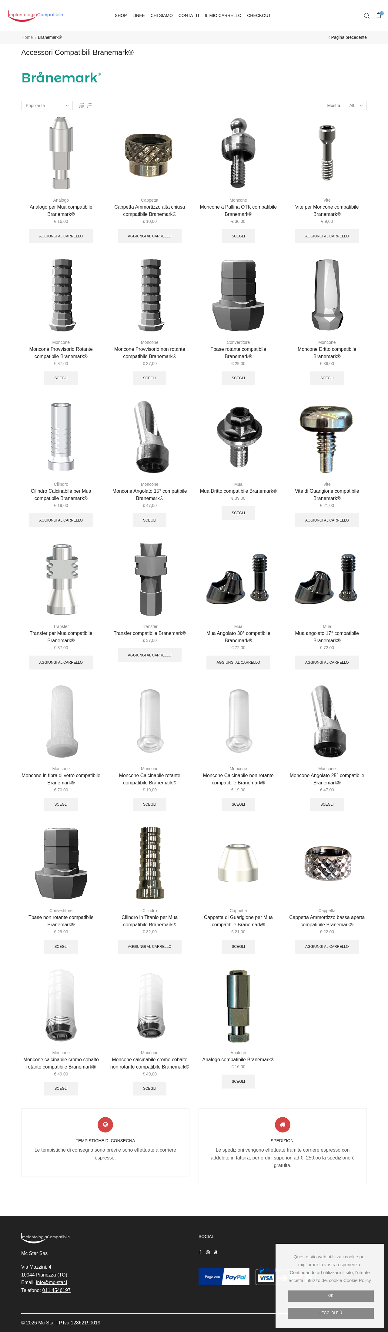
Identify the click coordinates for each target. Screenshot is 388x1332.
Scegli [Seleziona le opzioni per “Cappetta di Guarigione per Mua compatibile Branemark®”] (238, 946)
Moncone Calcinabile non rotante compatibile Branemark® (238, 779)
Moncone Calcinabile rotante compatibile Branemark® (149, 779)
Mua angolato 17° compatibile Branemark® (327, 637)
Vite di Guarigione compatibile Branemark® (327, 494)
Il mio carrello (223, 15)
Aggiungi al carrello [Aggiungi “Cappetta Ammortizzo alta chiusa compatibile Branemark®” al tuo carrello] (150, 236)
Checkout (259, 15)
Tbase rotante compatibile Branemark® (238, 353)
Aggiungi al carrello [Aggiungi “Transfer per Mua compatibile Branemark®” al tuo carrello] (61, 662)
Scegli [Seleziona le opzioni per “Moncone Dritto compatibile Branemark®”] (327, 378)
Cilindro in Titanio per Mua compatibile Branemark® (150, 921)
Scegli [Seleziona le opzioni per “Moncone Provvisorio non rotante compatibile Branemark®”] (149, 378)
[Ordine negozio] (47, 105)
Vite (327, 200)
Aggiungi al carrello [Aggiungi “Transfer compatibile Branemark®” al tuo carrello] (150, 655)
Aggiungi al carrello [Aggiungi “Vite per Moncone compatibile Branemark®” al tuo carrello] (327, 236)
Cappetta (149, 200)
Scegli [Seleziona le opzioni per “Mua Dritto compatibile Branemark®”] (238, 513)
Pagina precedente (349, 37)
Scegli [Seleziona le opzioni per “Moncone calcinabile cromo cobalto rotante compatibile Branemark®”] (61, 1088)
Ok (330, 1295)
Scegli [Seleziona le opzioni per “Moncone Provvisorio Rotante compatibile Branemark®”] (61, 378)
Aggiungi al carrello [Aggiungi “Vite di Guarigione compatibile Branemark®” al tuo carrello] (327, 520)
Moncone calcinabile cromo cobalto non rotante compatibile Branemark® (149, 1063)
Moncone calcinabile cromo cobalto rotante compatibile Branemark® (61, 1063)
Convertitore (238, 342)
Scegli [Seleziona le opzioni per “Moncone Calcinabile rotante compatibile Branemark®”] (149, 804)
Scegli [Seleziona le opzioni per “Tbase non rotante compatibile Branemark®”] (61, 946)
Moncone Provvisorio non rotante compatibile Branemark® (149, 353)
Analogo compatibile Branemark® (238, 1059)
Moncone (238, 200)
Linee (138, 15)
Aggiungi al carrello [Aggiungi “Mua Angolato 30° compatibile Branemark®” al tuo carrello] (238, 662)
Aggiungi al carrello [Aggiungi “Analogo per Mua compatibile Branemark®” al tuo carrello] (61, 236)
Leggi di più (330, 1313)
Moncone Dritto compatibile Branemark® (327, 353)
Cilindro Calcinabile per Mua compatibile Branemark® (61, 494)
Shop (121, 15)
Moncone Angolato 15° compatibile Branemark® (149, 494)
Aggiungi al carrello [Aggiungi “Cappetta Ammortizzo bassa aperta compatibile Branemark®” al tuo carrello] (327, 946)
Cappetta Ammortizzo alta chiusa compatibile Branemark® (149, 210)
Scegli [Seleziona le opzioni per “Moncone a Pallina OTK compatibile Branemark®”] (238, 236)
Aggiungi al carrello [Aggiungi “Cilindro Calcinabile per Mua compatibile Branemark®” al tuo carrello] (61, 520)
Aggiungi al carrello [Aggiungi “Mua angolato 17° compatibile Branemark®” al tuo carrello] (327, 662)
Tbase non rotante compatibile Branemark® (61, 921)
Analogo (61, 200)
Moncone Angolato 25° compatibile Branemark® (327, 779)
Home (27, 37)
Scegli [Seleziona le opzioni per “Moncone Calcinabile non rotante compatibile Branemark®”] (238, 804)
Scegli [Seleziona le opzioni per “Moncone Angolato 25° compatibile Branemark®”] (327, 804)
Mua (238, 484)
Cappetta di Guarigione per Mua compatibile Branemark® (238, 921)
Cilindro (61, 484)
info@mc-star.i (51, 1282)
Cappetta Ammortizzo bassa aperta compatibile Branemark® (327, 921)
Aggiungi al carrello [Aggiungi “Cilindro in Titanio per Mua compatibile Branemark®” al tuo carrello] (150, 946)
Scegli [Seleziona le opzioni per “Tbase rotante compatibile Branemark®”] (238, 378)
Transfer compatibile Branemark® (150, 633)
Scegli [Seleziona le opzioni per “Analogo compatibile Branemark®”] (238, 1081)
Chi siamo (162, 15)
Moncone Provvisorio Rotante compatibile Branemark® (61, 353)
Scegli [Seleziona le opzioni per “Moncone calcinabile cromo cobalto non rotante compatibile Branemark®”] (149, 1088)
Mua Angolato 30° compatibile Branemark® (238, 637)
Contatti (189, 15)
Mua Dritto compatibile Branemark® (238, 491)
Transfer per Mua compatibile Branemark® (61, 637)
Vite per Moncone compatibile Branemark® (327, 210)
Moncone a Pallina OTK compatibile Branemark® (238, 210)
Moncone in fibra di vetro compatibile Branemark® (61, 779)
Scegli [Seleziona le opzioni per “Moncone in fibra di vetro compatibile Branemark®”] (61, 804)
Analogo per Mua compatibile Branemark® (61, 210)
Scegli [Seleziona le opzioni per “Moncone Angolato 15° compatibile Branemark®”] (149, 520)
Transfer (61, 626)
